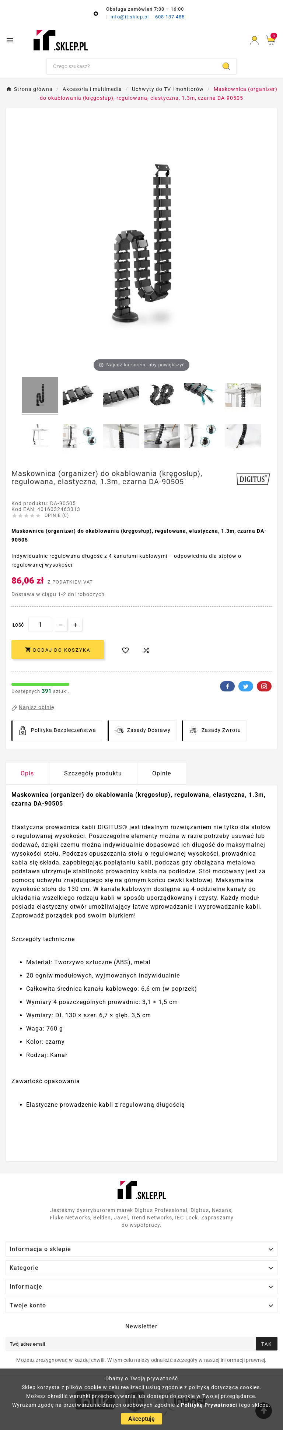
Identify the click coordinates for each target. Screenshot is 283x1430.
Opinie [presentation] (161, 773)
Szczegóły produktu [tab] (93, 773)
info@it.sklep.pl (130, 17)
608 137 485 (170, 17)
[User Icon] (254, 40)
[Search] (226, 66)
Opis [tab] (27, 773)
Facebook (227, 686)
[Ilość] (40, 624)
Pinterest (264, 686)
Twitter (245, 686)
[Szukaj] (132, 66)
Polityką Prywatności (209, 1405)
